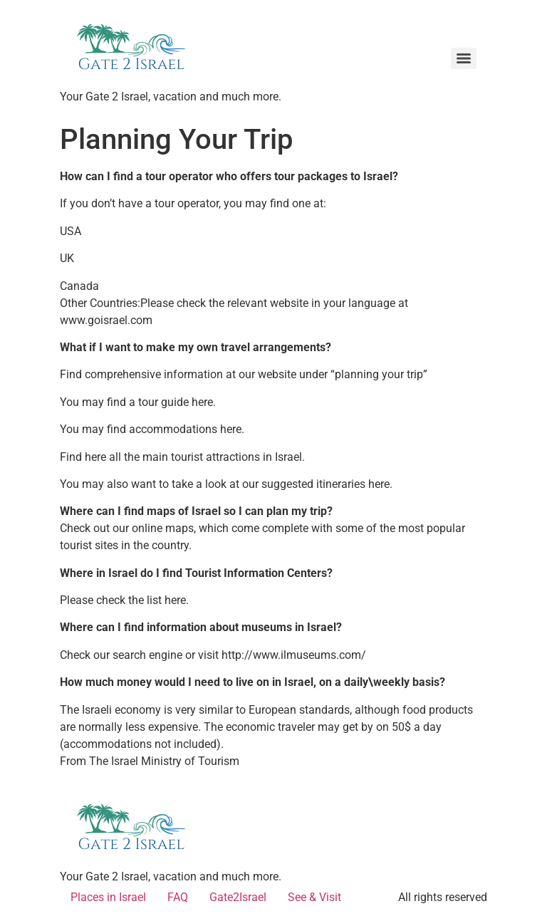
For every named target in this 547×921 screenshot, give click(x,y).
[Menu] (463, 58)
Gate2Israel (237, 897)
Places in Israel (108, 897)
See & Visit (314, 897)
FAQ (177, 897)
